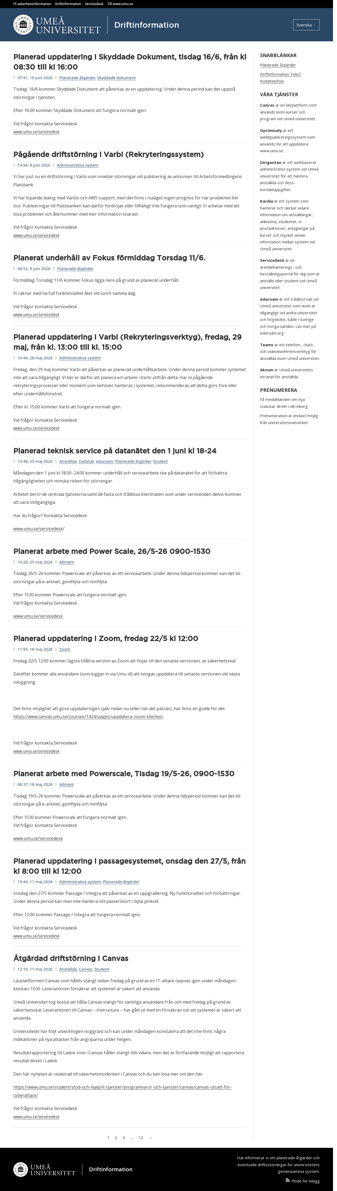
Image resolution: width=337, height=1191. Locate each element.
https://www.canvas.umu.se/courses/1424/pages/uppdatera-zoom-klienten (88, 716)
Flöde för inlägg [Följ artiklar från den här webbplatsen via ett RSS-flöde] (305, 1181)
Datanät (86, 461)
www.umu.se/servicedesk (36, 132)
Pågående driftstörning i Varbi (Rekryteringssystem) (108, 154)
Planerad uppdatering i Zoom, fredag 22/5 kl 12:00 (105, 638)
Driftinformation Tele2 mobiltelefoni (280, 77)
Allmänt (66, 562)
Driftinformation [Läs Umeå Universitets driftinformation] (68, 4)
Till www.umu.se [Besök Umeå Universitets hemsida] (120, 4)
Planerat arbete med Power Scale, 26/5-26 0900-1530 (111, 551)
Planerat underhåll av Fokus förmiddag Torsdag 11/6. (109, 258)
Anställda (68, 461)
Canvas (85, 969)
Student (160, 461)
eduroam (104, 461)
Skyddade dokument (116, 77)
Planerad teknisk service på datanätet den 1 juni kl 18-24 (114, 451)
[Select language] (306, 24)
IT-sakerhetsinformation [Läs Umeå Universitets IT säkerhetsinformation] (32, 4)
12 (141, 1137)
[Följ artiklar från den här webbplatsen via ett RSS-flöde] (287, 1181)
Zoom (64, 649)
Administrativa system (78, 165)
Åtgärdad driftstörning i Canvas (70, 958)
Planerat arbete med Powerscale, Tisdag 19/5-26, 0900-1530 (123, 774)
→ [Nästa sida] (150, 1137)
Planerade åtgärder (77, 77)
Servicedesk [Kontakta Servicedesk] (94, 4)
